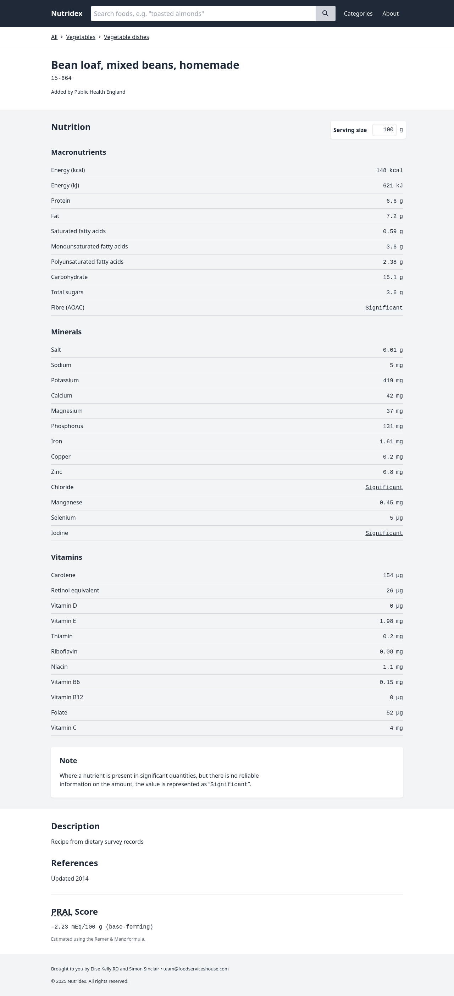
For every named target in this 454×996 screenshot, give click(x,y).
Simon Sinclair (144, 968)
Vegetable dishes (126, 37)
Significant (384, 308)
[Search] (326, 13)
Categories (358, 13)
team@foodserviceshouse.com (196, 968)
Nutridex (67, 13)
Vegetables (80, 37)
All (54, 37)
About (391, 13)
